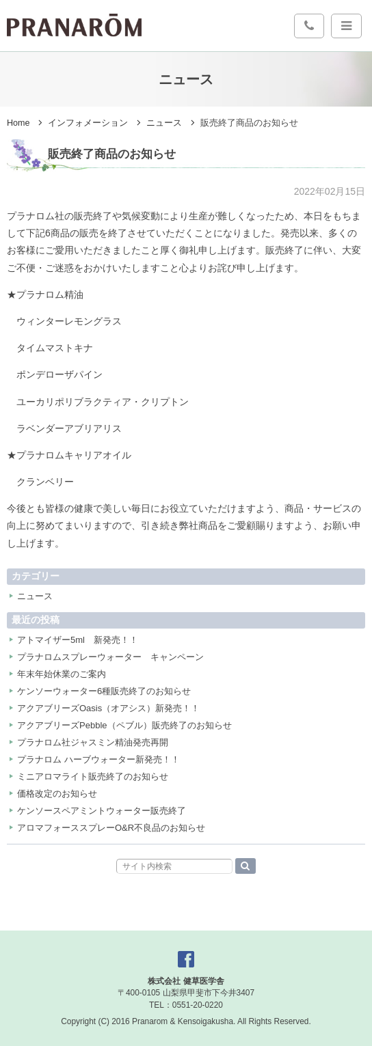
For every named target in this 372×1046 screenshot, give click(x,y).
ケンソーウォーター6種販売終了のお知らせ (104, 691)
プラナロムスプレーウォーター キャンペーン (110, 657)
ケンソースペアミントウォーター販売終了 (101, 811)
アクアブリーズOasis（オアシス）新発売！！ (108, 708)
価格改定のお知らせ (57, 793)
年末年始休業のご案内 (61, 674)
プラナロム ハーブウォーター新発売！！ (98, 759)
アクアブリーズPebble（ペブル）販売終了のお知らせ (124, 725)
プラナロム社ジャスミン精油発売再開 (92, 742)
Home (18, 123)
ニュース (164, 123)
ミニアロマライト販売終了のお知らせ (92, 776)
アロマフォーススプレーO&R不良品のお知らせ (111, 828)
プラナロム (74, 25)
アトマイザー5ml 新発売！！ (77, 640)
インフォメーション (88, 123)
